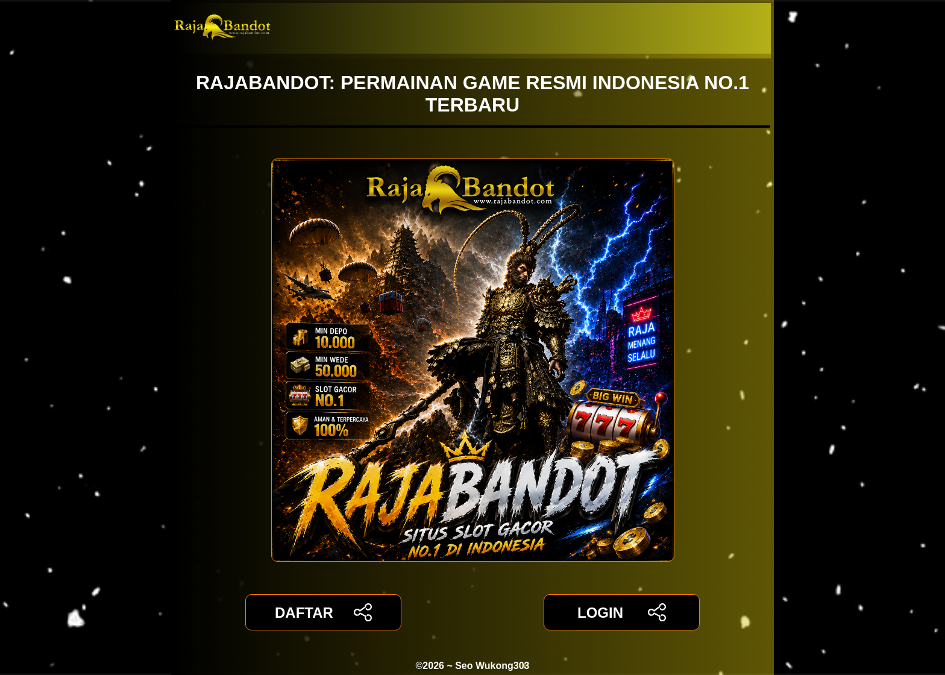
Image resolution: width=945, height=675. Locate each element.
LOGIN (621, 612)
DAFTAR (323, 612)
